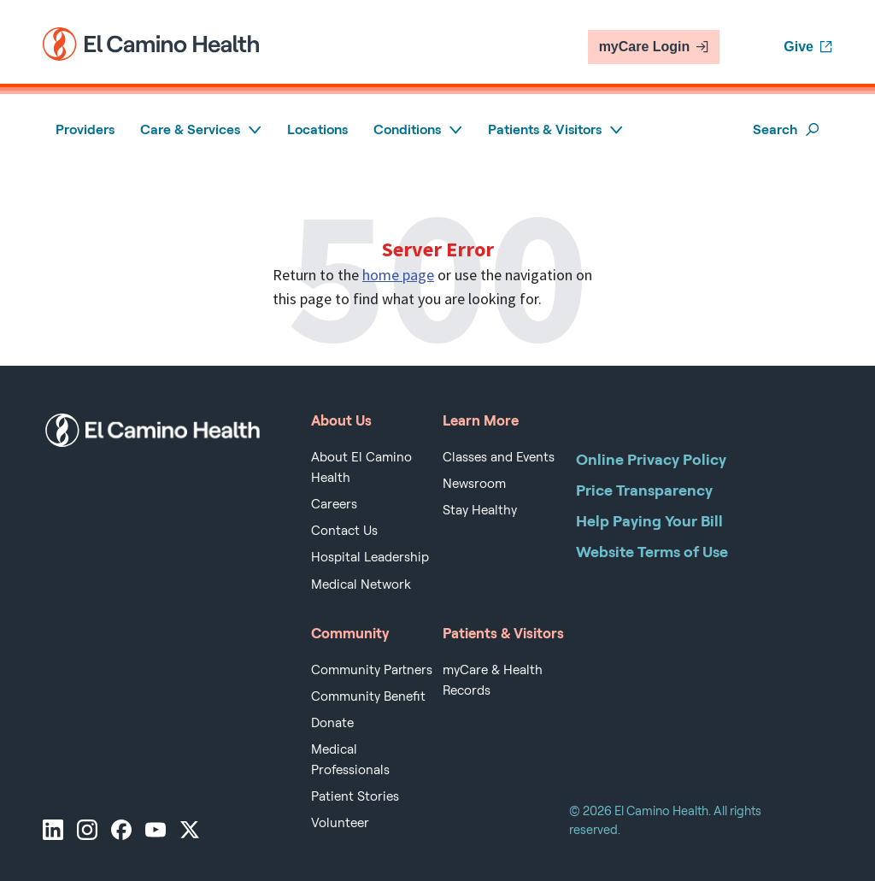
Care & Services (200, 129)
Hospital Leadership (370, 557)
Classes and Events (499, 457)
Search (786, 129)
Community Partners (371, 670)
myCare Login (654, 46)
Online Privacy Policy (651, 459)
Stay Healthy (480, 510)
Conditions (417, 129)
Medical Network (361, 584)
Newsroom (474, 483)
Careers (334, 504)
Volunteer (340, 823)
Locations (317, 129)
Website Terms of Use (652, 552)
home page (398, 275)
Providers (85, 129)
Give (808, 46)
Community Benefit (368, 696)
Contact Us (344, 530)
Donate (332, 723)
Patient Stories (355, 796)
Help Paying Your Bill (649, 521)
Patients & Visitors (555, 129)
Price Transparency (644, 490)
